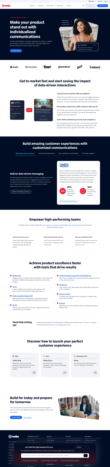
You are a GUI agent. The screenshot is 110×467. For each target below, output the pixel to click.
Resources (60, 5)
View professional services (62, 324)
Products (33, 5)
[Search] (83, 5)
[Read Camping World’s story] (69, 201)
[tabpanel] (55, 184)
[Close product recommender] (87, 447)
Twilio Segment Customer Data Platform (75, 276)
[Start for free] (102, 5)
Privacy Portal (64, 294)
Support (100, 1)
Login (106, 1)
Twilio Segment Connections (50, 225)
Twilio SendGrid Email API (22, 296)
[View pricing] (27, 417)
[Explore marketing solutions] (20, 191)
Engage (62, 303)
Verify (14, 305)
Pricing (68, 5)
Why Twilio (50, 5)
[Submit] (86, 455)
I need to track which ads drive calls (29, 460)
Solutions (41, 5)
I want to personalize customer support (49, 460)
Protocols (63, 285)
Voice (14, 287)
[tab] (25, 154)
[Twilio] (6, 5)
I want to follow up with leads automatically (70, 460)
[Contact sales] (91, 5)
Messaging (16, 276)
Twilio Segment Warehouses (76, 225)
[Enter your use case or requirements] (52, 456)
